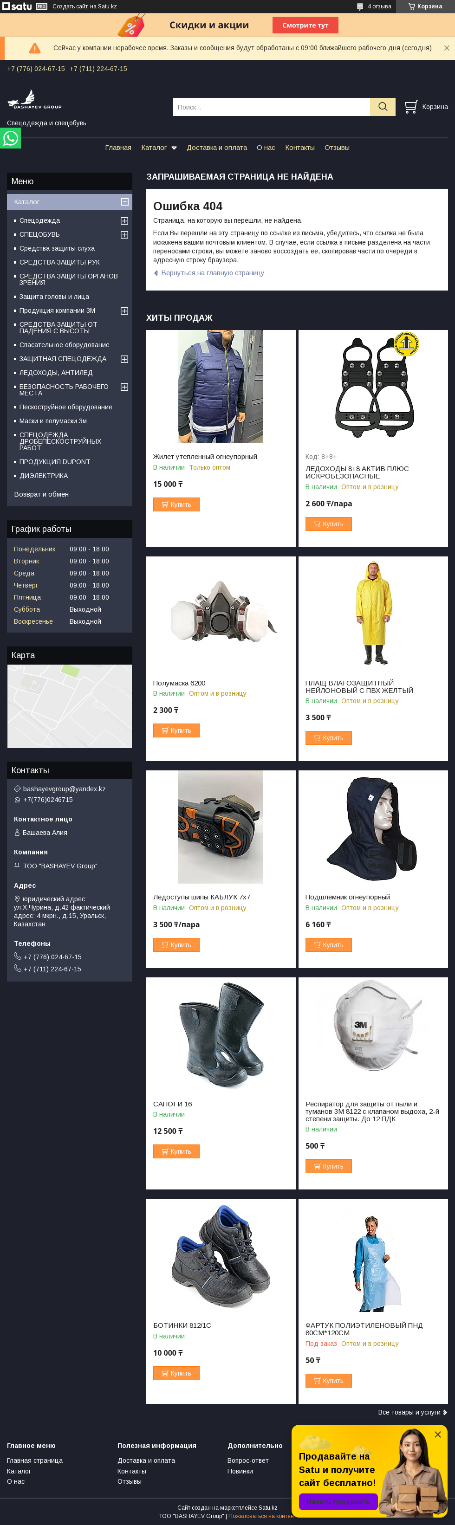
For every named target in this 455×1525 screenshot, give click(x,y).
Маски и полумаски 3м (53, 421)
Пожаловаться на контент (262, 1516)
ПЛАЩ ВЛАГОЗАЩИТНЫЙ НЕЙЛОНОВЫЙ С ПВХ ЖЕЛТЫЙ (359, 686)
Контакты (300, 147)
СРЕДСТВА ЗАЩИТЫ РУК (60, 262)
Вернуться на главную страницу (213, 273)
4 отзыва (379, 6)
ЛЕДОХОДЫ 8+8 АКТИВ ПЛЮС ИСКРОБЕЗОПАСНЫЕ (357, 472)
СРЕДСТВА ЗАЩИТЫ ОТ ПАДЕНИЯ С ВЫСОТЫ (59, 328)
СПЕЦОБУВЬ (40, 234)
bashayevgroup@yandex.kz (64, 789)
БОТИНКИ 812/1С (182, 1325)
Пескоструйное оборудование (66, 407)
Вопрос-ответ (248, 1460)
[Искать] (383, 107)
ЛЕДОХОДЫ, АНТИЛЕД (56, 372)
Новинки (240, 1471)
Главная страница (35, 1460)
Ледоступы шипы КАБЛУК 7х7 (201, 897)
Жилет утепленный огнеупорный (205, 456)
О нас (266, 147)
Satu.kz (268, 1508)
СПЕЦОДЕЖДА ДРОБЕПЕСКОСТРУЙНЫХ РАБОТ (60, 441)
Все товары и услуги (409, 1412)
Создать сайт (70, 6)
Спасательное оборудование (65, 345)
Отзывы (337, 147)
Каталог (154, 147)
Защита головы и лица (54, 296)
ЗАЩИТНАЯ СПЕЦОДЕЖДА (63, 358)
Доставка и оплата (217, 147)
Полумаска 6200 (179, 683)
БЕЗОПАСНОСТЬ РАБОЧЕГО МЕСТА (64, 390)
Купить (181, 504)
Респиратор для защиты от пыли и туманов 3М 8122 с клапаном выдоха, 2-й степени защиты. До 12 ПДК (372, 1111)
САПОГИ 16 (172, 1104)
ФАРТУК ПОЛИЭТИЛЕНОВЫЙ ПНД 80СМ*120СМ (364, 1329)
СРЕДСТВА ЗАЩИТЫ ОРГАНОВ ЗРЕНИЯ (69, 279)
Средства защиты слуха (57, 248)
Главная (118, 147)
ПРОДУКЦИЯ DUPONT (55, 461)
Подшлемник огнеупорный (348, 897)
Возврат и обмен (41, 494)
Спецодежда (40, 220)
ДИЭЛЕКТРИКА (44, 475)
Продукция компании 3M (57, 310)
